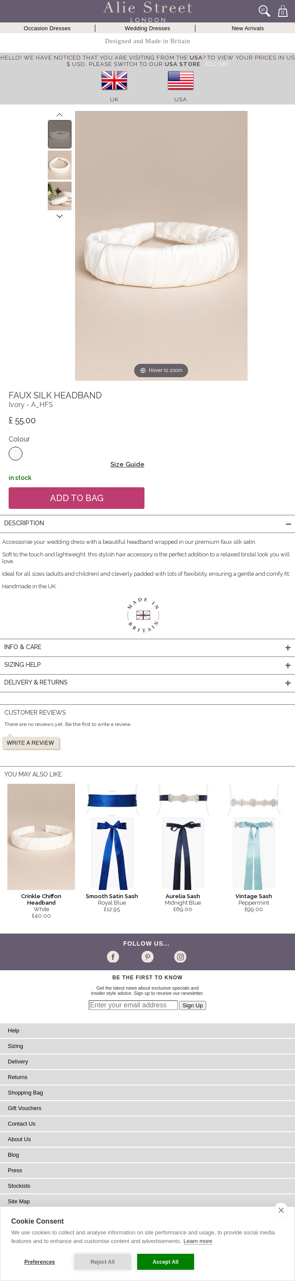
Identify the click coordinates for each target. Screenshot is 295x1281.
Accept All (166, 1262)
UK (114, 99)
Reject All (103, 1262)
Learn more (198, 1241)
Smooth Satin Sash (112, 896)
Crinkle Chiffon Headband (41, 899)
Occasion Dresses (47, 28)
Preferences (40, 1262)
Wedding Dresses (147, 28)
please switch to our (144, 64)
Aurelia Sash (183, 896)
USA (180, 99)
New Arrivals (248, 28)
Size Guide (127, 464)
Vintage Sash (253, 896)
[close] (281, 1209)
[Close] (217, 64)
